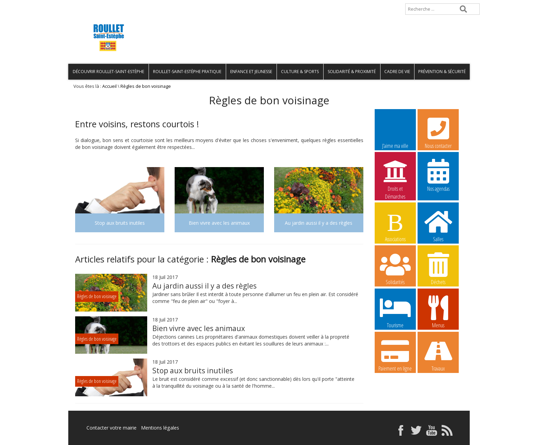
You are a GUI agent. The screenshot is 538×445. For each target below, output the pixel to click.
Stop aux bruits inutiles (192, 370)
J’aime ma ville (395, 132)
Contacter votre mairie (111, 427)
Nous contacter (438, 132)
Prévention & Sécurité (442, 71)
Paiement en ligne (395, 354)
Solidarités (395, 268)
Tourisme (395, 311)
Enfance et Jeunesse (251, 71)
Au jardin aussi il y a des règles (204, 286)
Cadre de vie (397, 71)
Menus (438, 311)
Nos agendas (438, 174)
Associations (395, 225)
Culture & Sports (300, 71)
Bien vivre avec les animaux (198, 328)
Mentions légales (160, 427)
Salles (438, 225)
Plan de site (112, 5)
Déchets (438, 268)
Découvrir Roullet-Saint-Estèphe (108, 71)
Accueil (79, 5)
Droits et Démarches (395, 175)
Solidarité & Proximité (352, 71)
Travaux (438, 354)
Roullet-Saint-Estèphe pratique (187, 71)
